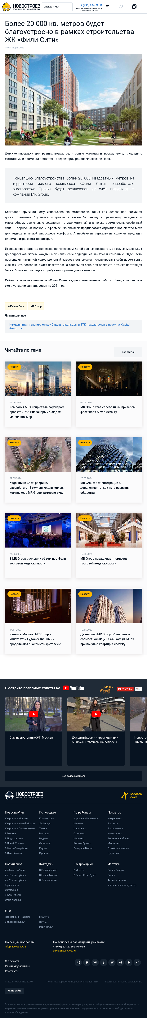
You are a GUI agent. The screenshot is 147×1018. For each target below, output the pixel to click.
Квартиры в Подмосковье (20, 828)
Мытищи (44, 833)
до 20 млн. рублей (15, 879)
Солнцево (79, 833)
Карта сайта (14, 990)
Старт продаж (13, 899)
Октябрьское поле (118, 848)
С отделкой (11, 889)
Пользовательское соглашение (123, 981)
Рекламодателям (17, 966)
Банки (111, 874)
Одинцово (45, 843)
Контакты (12, 971)
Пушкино (44, 853)
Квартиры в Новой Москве (20, 823)
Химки (43, 828)
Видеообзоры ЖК (15, 921)
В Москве (10, 833)
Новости (44, 916)
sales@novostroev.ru (64, 950)
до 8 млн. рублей (15, 869)
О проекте (12, 961)
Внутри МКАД (13, 894)
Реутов (43, 848)
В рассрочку (12, 884)
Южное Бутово (82, 843)
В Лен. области (13, 853)
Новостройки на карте (17, 916)
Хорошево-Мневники (86, 818)
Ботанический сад (118, 838)
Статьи (43, 921)
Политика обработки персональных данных (72, 981)
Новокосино (115, 833)
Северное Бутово (83, 848)
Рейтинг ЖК (46, 926)
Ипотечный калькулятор (122, 884)
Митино (78, 823)
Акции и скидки (117, 879)
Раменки (113, 823)
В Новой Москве (14, 843)
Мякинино (114, 843)
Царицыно (80, 828)
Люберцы (45, 823)
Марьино (79, 838)
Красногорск (46, 818)
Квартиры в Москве (16, 818)
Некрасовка (115, 818)
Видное (43, 838)
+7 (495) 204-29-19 (91, 5)
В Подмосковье (14, 838)
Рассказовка (115, 828)
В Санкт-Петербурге (16, 848)
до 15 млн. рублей (15, 874)
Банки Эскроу (116, 869)
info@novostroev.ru (15, 946)
